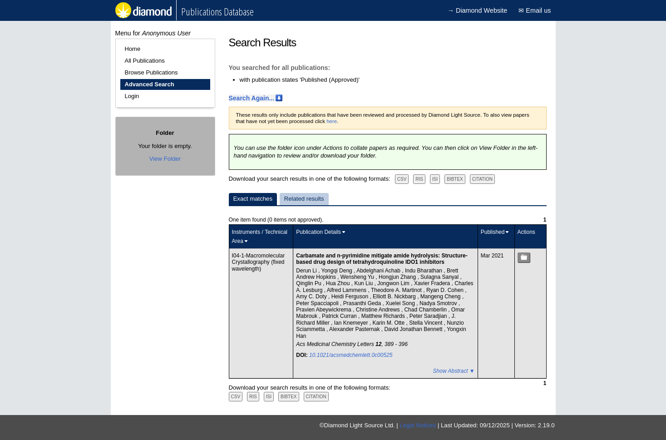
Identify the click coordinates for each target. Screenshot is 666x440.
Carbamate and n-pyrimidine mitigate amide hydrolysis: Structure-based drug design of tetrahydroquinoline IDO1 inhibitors (381, 258)
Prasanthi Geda (363, 303)
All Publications (145, 60)
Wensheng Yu (358, 277)
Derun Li (307, 270)
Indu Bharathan (424, 270)
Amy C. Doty (312, 296)
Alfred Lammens (347, 290)
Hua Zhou (338, 283)
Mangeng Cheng (441, 296)
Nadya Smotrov (439, 303)
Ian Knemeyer (352, 323)
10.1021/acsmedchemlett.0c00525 (350, 355)
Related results (304, 198)
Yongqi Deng (337, 270)
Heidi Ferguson (350, 296)
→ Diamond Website (478, 10)
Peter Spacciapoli (318, 303)
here (331, 121)
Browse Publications (151, 72)
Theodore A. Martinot (397, 290)
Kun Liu (364, 283)
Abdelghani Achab (379, 270)
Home (133, 48)
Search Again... (252, 98)
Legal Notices (418, 425)
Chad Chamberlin (426, 310)
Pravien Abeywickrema (324, 310)
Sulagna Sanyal (440, 277)
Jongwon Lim (394, 283)
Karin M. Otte (389, 323)
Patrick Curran (340, 316)
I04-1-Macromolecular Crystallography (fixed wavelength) (258, 262)
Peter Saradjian (429, 316)
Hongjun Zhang (398, 277)
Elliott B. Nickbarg (395, 296)
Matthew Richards (383, 316)
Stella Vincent (426, 323)
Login (132, 96)
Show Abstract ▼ (454, 371)
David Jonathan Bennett (414, 329)
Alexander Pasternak (355, 329)
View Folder (165, 158)
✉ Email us (534, 10)
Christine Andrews (378, 310)
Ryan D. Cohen (445, 290)
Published (493, 232)
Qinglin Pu (309, 283)
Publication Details (318, 232)
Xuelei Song (400, 303)
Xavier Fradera (433, 283)
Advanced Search (149, 84)
